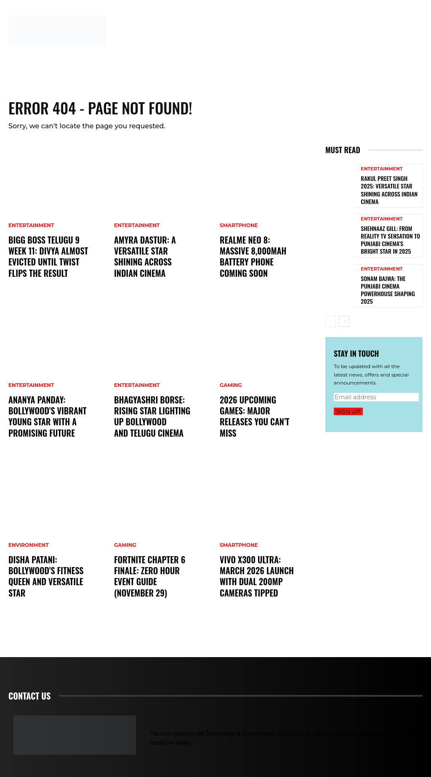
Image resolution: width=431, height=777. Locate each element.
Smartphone (239, 240)
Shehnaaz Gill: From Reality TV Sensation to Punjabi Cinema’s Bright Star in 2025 (387, 231)
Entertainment (31, 230)
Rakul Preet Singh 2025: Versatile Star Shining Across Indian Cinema (387, 187)
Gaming (125, 559)
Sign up (348, 398)
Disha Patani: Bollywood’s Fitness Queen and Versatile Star (42, 578)
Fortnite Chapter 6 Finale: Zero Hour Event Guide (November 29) (153, 583)
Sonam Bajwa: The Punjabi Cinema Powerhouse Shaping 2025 (389, 277)
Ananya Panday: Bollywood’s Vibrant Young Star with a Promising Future (43, 418)
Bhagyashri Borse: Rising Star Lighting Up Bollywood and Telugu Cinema (153, 418)
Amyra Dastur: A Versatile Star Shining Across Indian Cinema (152, 263)
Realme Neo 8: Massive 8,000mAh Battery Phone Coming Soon (256, 263)
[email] (376, 383)
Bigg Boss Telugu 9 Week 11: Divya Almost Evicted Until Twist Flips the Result (44, 259)
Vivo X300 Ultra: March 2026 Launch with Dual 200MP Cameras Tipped (259, 583)
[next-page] (344, 308)
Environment (28, 550)
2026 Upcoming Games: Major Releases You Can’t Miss (257, 423)
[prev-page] (330, 308)
